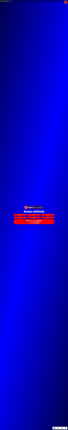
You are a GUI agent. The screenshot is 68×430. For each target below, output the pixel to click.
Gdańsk (34, 215)
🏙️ (54, 428)
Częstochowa (20, 215)
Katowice (20, 217)
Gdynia (48, 215)
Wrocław (47, 217)
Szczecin (34, 217)
